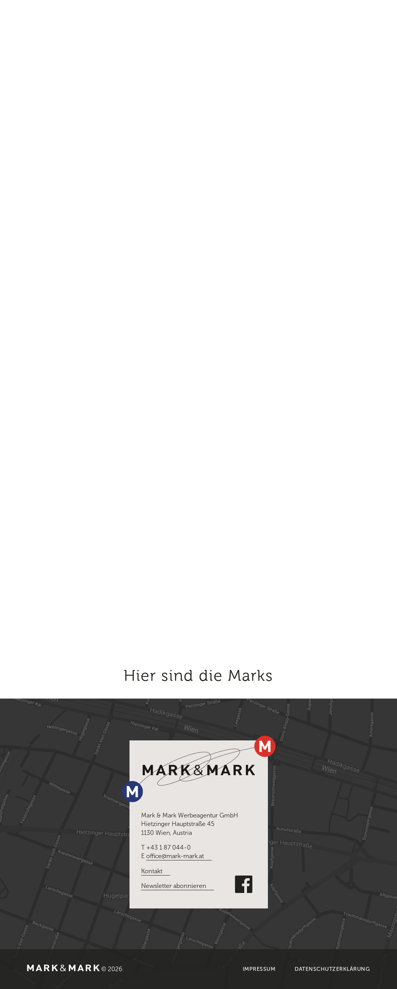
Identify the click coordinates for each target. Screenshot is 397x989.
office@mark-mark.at (175, 856)
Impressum (259, 969)
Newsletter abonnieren (173, 885)
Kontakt (151, 871)
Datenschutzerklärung (332, 969)
